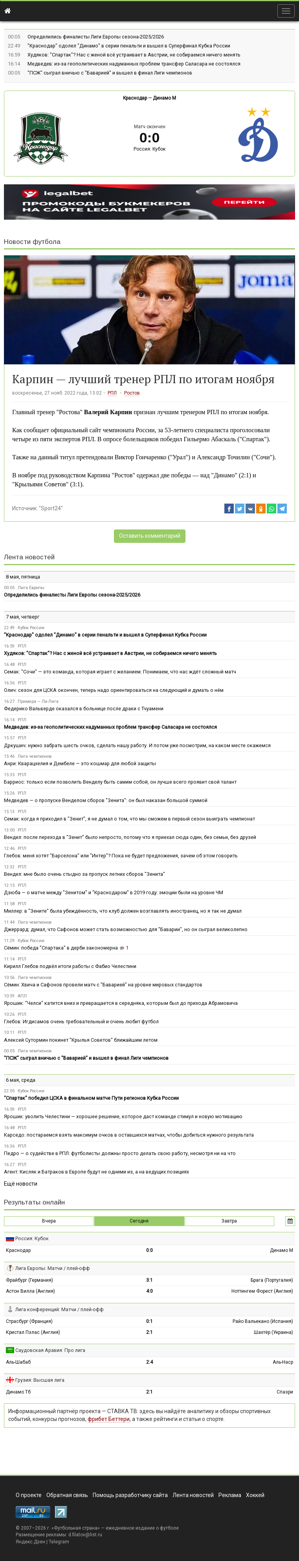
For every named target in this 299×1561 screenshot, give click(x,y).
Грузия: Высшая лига (39, 1380)
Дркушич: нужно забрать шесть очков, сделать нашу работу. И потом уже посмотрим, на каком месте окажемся (137, 745)
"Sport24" (51, 508)
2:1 (149, 1332)
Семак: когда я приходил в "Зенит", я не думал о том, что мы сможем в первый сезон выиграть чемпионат (129, 819)
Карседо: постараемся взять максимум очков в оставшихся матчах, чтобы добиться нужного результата (129, 1135)
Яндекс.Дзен (30, 1542)
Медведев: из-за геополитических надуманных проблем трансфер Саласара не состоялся (134, 64)
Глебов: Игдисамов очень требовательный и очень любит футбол (81, 1021)
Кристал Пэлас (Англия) (33, 1332)
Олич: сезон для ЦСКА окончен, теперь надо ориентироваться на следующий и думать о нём (114, 690)
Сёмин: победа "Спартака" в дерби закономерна (61, 948)
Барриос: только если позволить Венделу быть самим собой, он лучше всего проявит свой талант (120, 782)
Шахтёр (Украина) (273, 1332)
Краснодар (135, 98)
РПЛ (112, 393)
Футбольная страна (75, 1528)
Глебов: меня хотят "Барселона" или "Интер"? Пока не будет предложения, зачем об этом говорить (121, 856)
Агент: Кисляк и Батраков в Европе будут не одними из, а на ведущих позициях (96, 1172)
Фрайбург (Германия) (29, 1280)
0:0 (149, 1250)
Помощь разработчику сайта (130, 1495)
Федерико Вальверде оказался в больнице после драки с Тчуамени (83, 708)
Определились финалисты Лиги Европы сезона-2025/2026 (96, 37)
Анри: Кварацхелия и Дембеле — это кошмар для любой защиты (80, 763)
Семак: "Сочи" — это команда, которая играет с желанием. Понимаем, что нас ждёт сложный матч (120, 672)
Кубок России (31, 627)
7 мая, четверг (22, 617)
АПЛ (22, 996)
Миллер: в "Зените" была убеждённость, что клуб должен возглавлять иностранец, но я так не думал (123, 911)
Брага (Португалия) (272, 1280)
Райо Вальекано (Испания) (263, 1321)
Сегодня (139, 1221)
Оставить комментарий (149, 536)
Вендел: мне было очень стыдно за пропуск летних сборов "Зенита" (84, 874)
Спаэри (285, 1392)
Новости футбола (32, 242)
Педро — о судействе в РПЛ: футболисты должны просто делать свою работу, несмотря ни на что (120, 1153)
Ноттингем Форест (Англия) (262, 1291)
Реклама (229, 1495)
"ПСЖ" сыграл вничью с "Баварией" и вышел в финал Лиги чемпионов (110, 73)
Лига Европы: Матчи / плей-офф (52, 1268)
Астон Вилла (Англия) (30, 1291)
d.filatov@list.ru (85, 1534)
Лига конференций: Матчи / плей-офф (59, 1309)
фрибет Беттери (109, 1419)
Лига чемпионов (34, 756)
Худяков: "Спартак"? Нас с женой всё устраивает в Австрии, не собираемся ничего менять (134, 55)
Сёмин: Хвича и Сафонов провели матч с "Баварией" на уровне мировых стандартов (103, 985)
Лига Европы (31, 587)
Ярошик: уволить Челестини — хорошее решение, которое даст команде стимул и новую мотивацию (123, 1116)
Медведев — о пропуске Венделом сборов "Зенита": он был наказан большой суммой (105, 800)
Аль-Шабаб (18, 1362)
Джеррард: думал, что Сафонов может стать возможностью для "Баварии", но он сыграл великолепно (126, 929)
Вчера (49, 1221)
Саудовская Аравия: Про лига (50, 1350)
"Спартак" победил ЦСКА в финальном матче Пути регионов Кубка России (91, 1098)
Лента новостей (29, 557)
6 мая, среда (20, 1080)
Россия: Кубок (149, 149)
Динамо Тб (18, 1392)
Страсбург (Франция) (29, 1321)
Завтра (229, 1221)
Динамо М (164, 98)
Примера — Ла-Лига (38, 701)
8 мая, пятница (23, 577)
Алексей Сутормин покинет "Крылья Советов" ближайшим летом (81, 1040)
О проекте (29, 1495)
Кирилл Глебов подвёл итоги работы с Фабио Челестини (70, 966)
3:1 (149, 1280)
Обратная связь (67, 1495)
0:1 (149, 1321)
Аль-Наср (283, 1362)
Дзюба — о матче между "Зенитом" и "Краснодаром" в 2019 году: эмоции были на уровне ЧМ (113, 892)
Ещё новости (20, 1184)
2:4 (149, 1362)
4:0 (149, 1291)
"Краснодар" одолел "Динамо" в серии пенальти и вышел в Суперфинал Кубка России (129, 46)
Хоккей (255, 1495)
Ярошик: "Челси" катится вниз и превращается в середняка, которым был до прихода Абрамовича (121, 1003)
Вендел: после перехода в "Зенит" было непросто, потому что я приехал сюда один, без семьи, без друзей (130, 837)
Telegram (59, 1542)
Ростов (132, 393)
